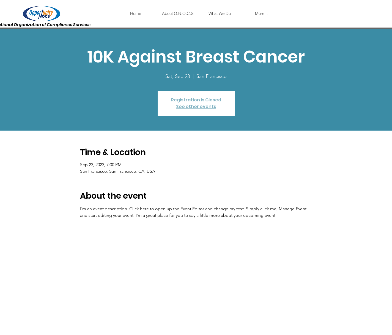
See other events (196, 106)
